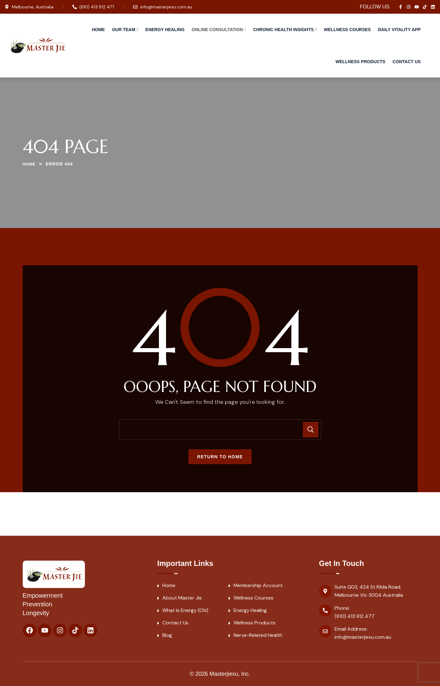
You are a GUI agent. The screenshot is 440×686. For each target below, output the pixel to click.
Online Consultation (217, 29)
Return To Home (220, 456)
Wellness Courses (347, 29)
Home (98, 29)
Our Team (123, 29)
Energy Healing (165, 29)
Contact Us (406, 61)
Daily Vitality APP (399, 29)
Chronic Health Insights (283, 29)
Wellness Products (360, 61)
